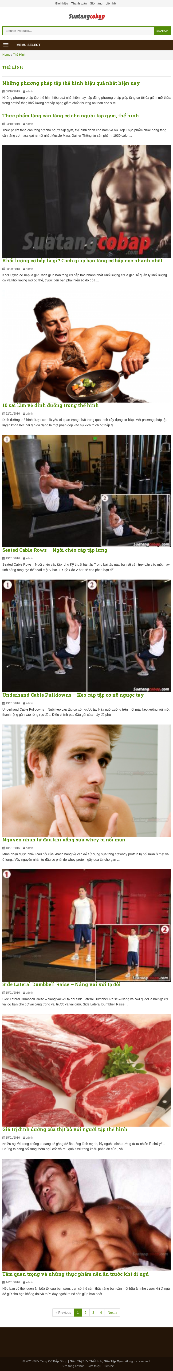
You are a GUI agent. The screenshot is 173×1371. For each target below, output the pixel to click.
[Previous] (63, 1313)
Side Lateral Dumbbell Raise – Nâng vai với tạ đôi (61, 984)
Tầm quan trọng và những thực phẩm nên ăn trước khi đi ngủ (75, 1274)
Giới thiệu (61, 3)
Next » (112, 1312)
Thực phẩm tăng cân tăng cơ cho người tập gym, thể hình (70, 115)
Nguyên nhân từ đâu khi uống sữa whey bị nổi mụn (63, 839)
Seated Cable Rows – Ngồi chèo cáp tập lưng (54, 550)
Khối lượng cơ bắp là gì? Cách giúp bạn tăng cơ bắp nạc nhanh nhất (82, 260)
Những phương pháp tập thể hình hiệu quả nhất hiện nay (71, 83)
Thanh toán (79, 3)
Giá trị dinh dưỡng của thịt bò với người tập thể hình (64, 1129)
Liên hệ (111, 3)
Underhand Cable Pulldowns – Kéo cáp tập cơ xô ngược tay (73, 695)
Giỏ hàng (96, 3)
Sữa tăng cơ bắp (73, 1366)
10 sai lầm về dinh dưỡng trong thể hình (50, 405)
